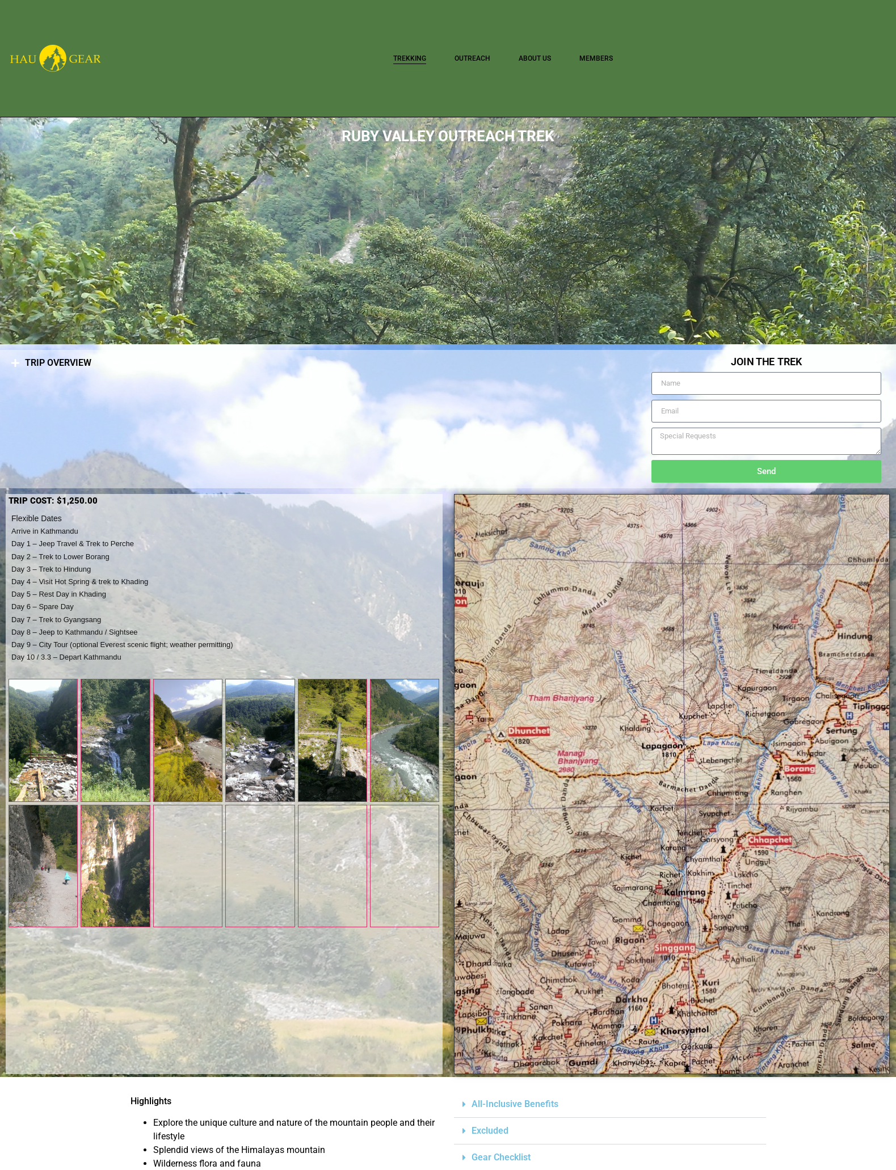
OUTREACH (472, 58)
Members (596, 58)
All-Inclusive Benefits (515, 1104)
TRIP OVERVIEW (58, 362)
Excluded (490, 1130)
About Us (535, 58)
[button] (13, 231)
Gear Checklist (501, 1157)
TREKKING (409, 58)
